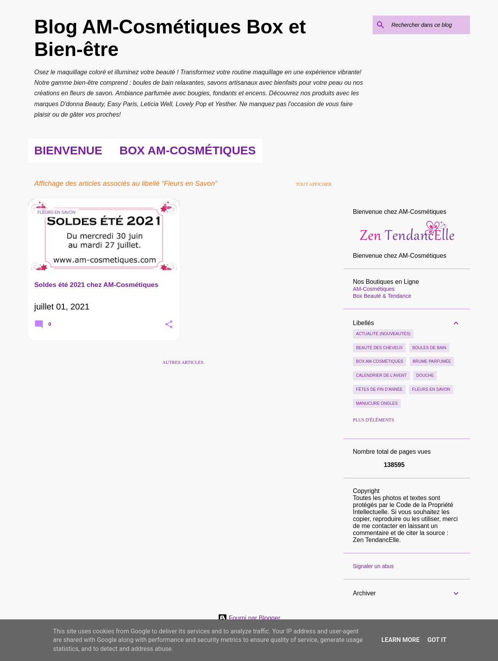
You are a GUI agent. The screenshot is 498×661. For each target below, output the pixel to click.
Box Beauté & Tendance (382, 296)
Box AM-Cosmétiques (187, 150)
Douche (425, 375)
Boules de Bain (429, 347)
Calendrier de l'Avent (381, 375)
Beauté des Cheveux (379, 347)
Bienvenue (68, 150)
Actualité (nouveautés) (383, 333)
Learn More (400, 640)
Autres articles (182, 362)
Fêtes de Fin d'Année (379, 389)
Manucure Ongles (377, 403)
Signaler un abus (373, 566)
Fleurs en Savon (431, 389)
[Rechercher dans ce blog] (429, 25)
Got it (436, 640)
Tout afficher (313, 184)
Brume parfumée (432, 361)
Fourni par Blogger (249, 618)
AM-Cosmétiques (374, 289)
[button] (169, 325)
